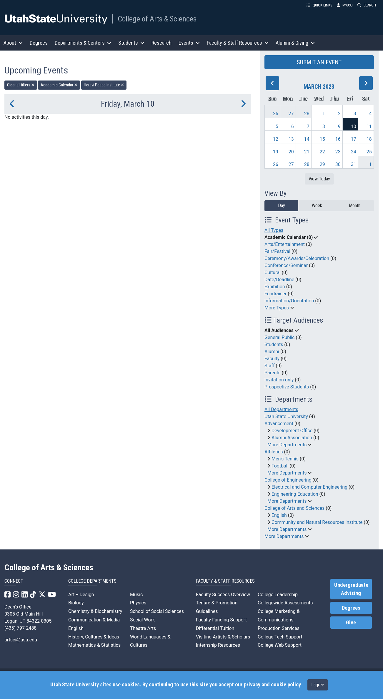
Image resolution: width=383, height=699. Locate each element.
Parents (272, 373)
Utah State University (286, 416)
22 (322, 152)
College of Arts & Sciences (157, 18)
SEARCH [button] (366, 5)
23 (338, 152)
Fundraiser (275, 293)
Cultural (272, 272)
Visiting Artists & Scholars (223, 637)
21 (306, 152)
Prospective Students (286, 387)
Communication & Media (94, 620)
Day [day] (281, 205)
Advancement (278, 423)
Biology (76, 603)
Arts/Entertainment (284, 244)
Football (280, 466)
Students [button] (131, 43)
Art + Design (81, 594)
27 (291, 113)
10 (353, 126)
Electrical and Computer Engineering (309, 487)
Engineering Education (295, 494)
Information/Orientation (289, 301)
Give (351, 622)
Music (136, 594)
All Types (273, 230)
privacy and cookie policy (272, 684)
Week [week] (317, 205)
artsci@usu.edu (20, 640)
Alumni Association (292, 437)
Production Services (278, 628)
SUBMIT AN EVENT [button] (319, 62)
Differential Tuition (215, 628)
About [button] (13, 43)
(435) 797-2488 (20, 628)
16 (338, 139)
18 (369, 139)
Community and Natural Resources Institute (317, 522)
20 (291, 152)
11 (369, 126)
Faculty (271, 358)
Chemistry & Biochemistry (95, 611)
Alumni (271, 351)
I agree (317, 685)
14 (306, 139)
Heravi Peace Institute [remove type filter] (104, 85)
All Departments (281, 409)
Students (273, 344)
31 (353, 164)
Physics (138, 603)
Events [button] (189, 43)
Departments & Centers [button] (83, 43)
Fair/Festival (277, 251)
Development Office (292, 430)
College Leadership (278, 594)
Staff (269, 365)
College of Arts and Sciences (294, 508)
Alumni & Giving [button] (295, 43)
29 (322, 164)
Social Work (142, 620)
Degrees (39, 43)
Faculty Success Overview (223, 594)
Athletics (273, 452)
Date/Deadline (279, 279)
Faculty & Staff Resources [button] (238, 43)
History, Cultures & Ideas (93, 637)
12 (275, 139)
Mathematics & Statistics (94, 645)
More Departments (287, 444)
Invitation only (279, 380)
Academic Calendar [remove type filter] (59, 85)
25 (369, 152)
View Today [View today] (319, 179)
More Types (276, 308)
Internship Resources (218, 645)
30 (338, 164)
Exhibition (274, 286)
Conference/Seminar (286, 265)
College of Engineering (288, 480)
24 (353, 152)
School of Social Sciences (157, 611)
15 (322, 139)
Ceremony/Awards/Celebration (296, 258)
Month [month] (354, 205)
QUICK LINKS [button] (319, 5)
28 (306, 113)
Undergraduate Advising (351, 589)
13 (291, 139)
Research (161, 43)
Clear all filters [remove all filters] (20, 85)
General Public (279, 337)
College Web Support (280, 645)
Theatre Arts (143, 628)
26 (275, 113)
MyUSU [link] (345, 5)
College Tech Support (280, 637)
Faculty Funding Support (221, 620)
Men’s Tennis (285, 459)
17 (353, 139)
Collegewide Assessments (285, 603)
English (279, 515)
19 (275, 152)
